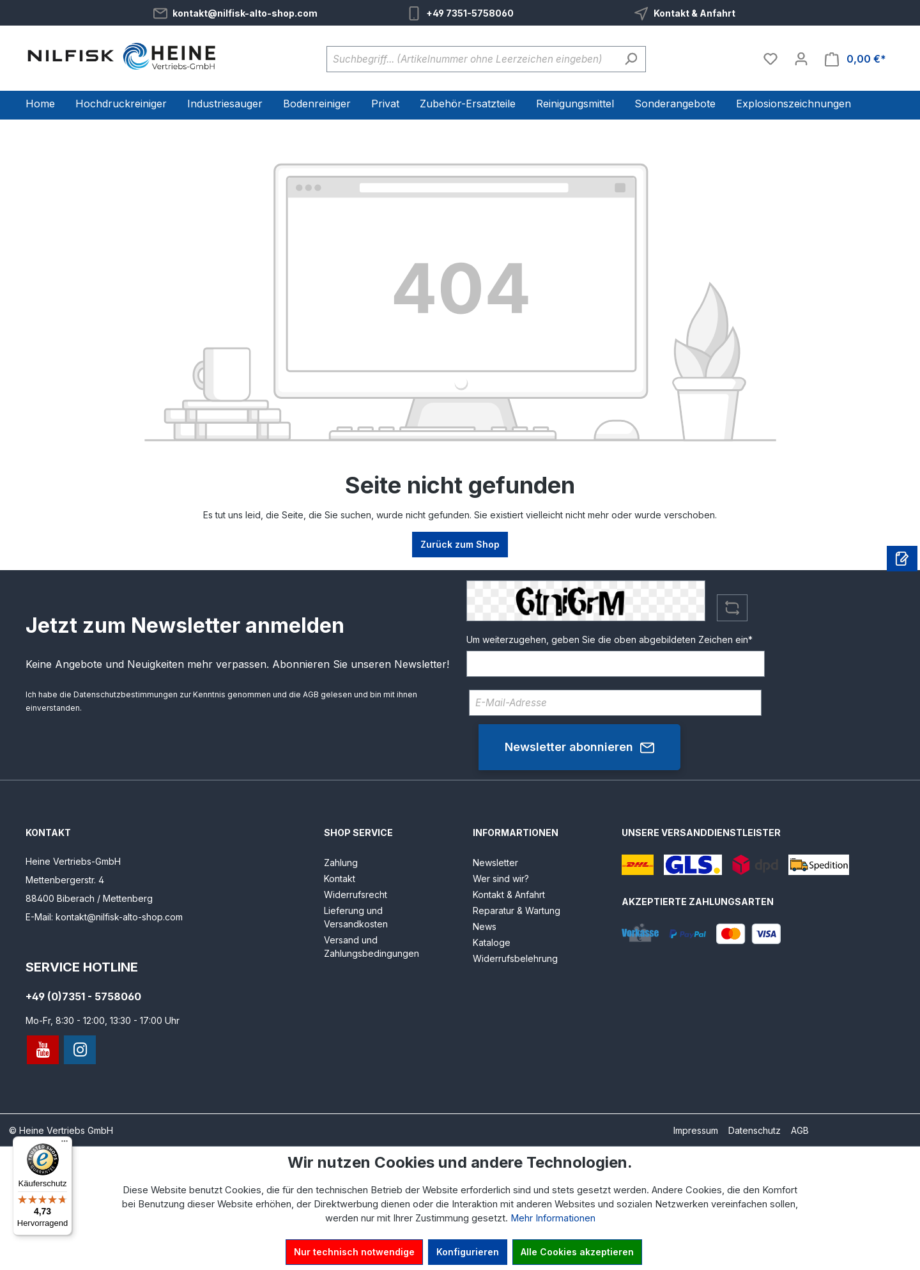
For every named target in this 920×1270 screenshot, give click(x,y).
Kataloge (491, 942)
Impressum (695, 1130)
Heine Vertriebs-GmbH (73, 861)
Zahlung (341, 862)
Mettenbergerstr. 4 (65, 879)
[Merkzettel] (770, 59)
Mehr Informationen (552, 1218)
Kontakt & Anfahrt (694, 13)
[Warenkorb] (855, 59)
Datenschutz (754, 1130)
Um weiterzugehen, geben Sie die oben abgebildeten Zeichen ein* (609, 639)
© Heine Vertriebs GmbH (61, 1130)
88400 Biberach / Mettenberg (89, 898)
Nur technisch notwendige (354, 1251)
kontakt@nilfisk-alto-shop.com (245, 13)
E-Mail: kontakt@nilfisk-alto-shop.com (104, 916)
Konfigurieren (467, 1251)
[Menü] (64, 1144)
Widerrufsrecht (355, 894)
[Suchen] (631, 59)
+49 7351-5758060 (470, 13)
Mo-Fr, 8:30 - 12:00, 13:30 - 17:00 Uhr (103, 1020)
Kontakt (339, 878)
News (484, 926)
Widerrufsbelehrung (515, 958)
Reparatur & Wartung (516, 910)
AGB (311, 694)
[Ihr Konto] (801, 59)
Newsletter (495, 862)
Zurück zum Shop (460, 544)
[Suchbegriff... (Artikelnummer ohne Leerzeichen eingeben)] (471, 59)
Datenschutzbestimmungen (125, 694)
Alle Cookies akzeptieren (577, 1251)
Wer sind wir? (501, 878)
